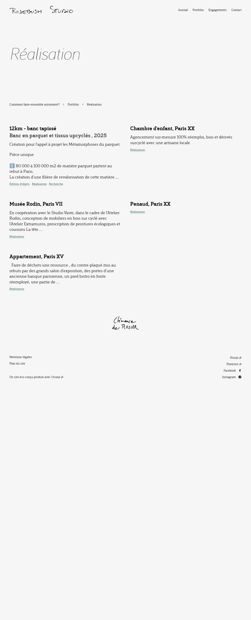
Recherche (56, 267)
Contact (236, 10)
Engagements (217, 10)
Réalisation (39, 267)
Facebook (230, 599)
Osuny (55, 605)
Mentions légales (20, 585)
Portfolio (198, 10)
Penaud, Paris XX (150, 373)
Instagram (229, 605)
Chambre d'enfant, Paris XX (162, 209)
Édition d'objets (19, 267)
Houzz (234, 586)
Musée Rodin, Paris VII (36, 372)
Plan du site (17, 592)
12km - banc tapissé (32, 211)
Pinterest (232, 593)
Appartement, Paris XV (36, 484)
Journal (183, 10)
